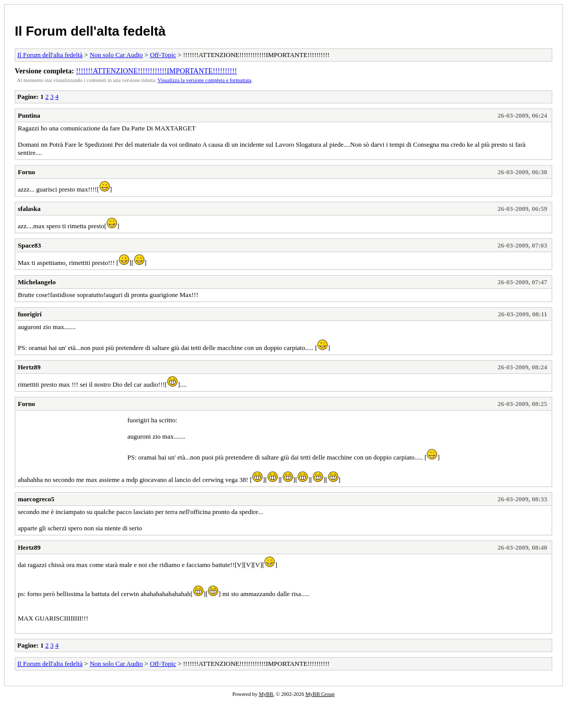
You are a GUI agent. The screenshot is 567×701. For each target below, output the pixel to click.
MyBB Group (319, 694)
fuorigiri (30, 314)
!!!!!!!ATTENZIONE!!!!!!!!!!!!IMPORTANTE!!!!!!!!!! (156, 71)
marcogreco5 (36, 499)
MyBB (266, 694)
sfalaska (29, 208)
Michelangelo (36, 282)
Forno (26, 172)
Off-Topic (163, 55)
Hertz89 (29, 367)
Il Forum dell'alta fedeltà (90, 31)
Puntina (29, 115)
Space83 (29, 245)
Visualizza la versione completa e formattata (204, 80)
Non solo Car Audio (116, 55)
